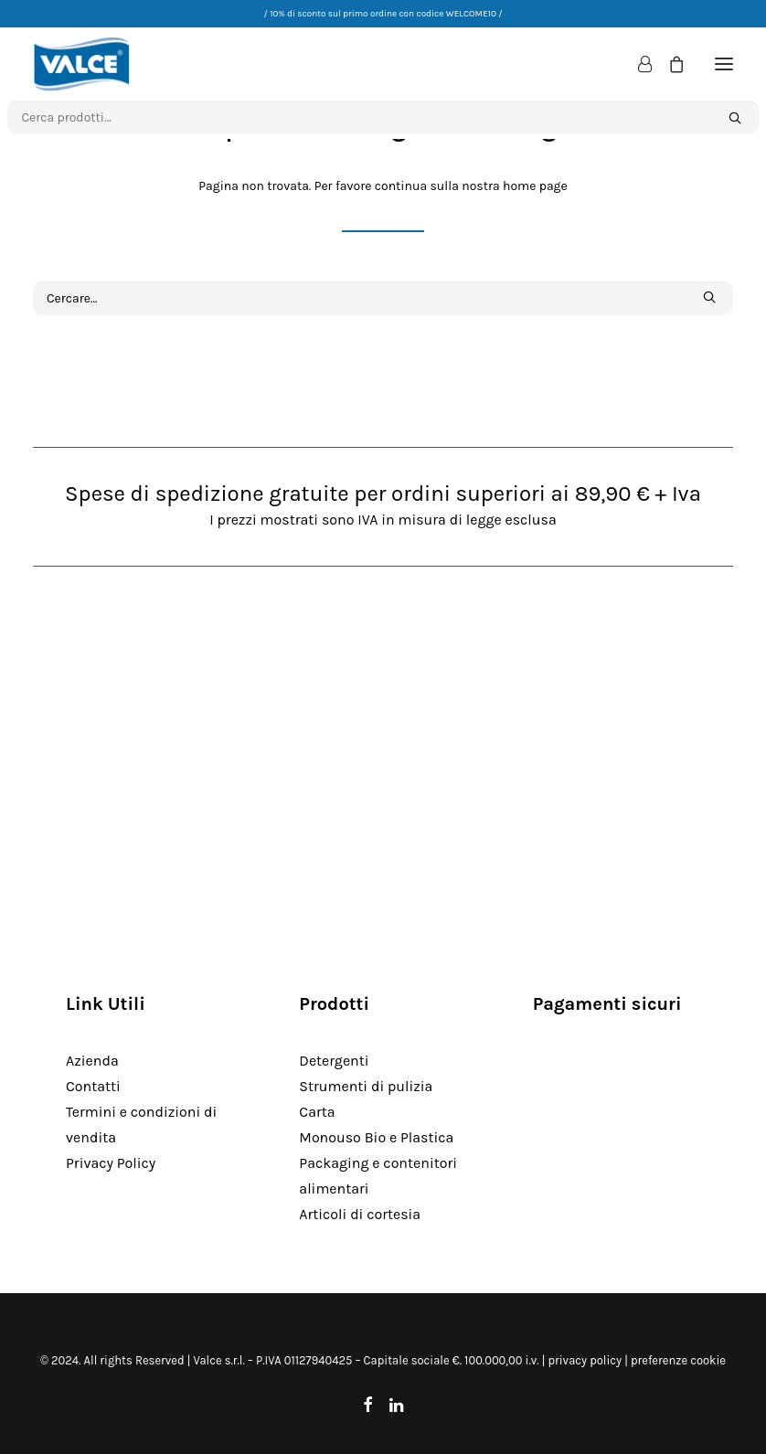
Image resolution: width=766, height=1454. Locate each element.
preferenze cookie (678, 1360)
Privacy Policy (110, 1163)
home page (535, 186)
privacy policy (585, 1360)
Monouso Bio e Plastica (376, 1137)
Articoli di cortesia (359, 1214)
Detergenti (333, 1060)
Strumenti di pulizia (365, 1086)
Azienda (92, 1060)
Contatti (93, 1086)
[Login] (637, 64)
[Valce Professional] (81, 64)
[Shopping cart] (668, 64)
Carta (317, 1111)
